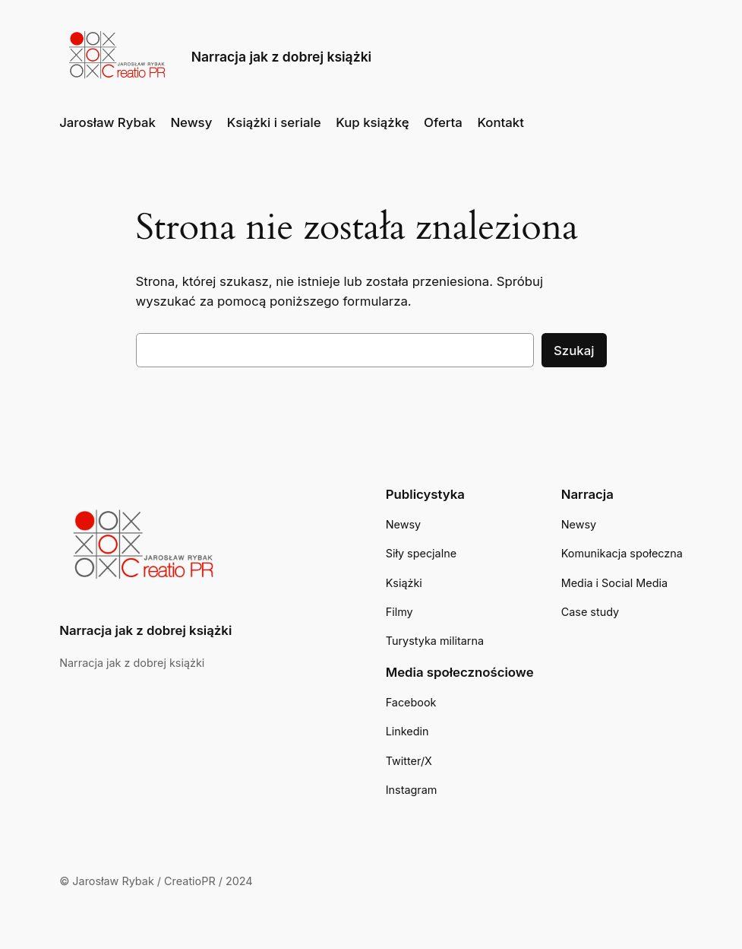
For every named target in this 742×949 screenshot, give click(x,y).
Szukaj (574, 350)
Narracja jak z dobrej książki (281, 57)
